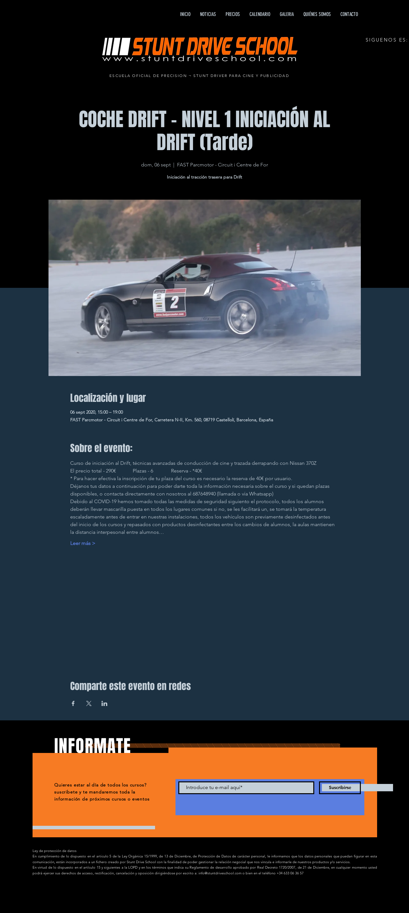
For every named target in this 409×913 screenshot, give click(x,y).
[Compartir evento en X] (89, 703)
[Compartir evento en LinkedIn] (104, 703)
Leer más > (82, 543)
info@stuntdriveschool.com (220, 873)
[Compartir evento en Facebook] (73, 703)
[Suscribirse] (340, 787)
